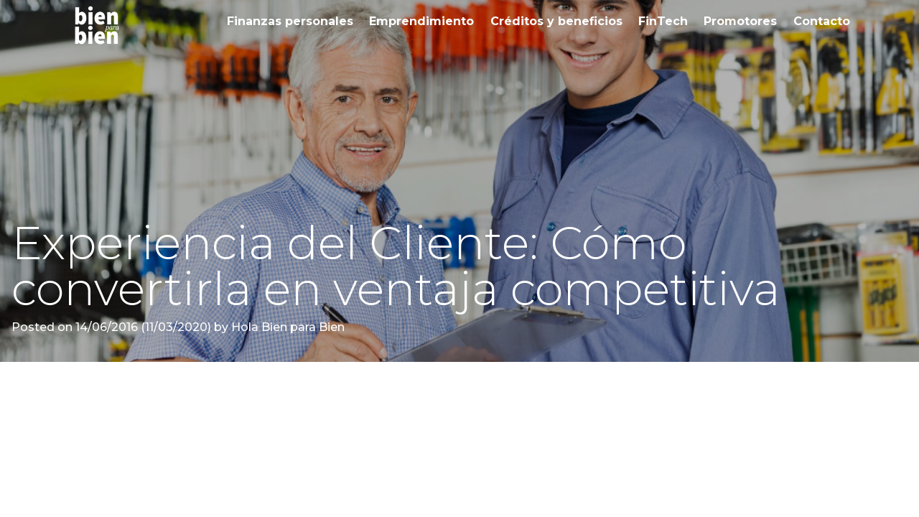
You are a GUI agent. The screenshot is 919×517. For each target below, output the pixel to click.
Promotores (740, 21)
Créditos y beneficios (556, 21)
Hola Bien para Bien (286, 327)
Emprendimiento (421, 21)
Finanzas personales (290, 21)
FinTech (663, 21)
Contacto (821, 21)
